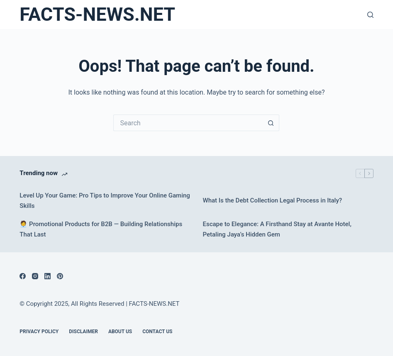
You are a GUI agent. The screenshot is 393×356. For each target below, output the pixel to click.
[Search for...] (188, 123)
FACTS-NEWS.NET (97, 14)
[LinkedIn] (47, 276)
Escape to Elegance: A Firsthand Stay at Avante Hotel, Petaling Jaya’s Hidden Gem (277, 229)
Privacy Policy (39, 331)
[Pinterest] (60, 276)
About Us (120, 331)
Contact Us (157, 331)
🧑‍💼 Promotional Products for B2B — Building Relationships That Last (101, 229)
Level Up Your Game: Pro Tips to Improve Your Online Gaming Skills (105, 201)
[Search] (370, 15)
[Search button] (271, 123)
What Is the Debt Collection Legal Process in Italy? (272, 200)
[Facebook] (23, 276)
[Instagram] (35, 276)
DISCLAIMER (83, 331)
